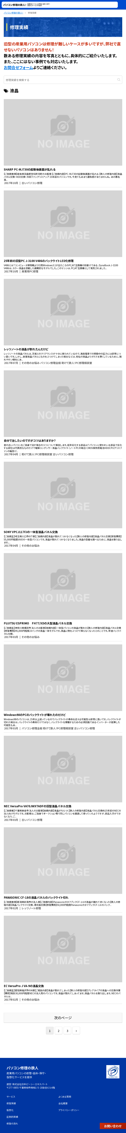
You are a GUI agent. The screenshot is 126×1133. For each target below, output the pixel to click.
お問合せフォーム (18, 67)
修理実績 (11, 1103)
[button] (119, 79)
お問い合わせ (113, 1126)
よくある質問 (64, 1096)
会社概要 (63, 1103)
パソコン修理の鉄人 (22, 1067)
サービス (11, 1096)
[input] (63, 80)
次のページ (63, 1017)
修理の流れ (12, 1123)
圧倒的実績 (12, 1116)
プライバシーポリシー (68, 1110)
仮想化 (10, 1110)
